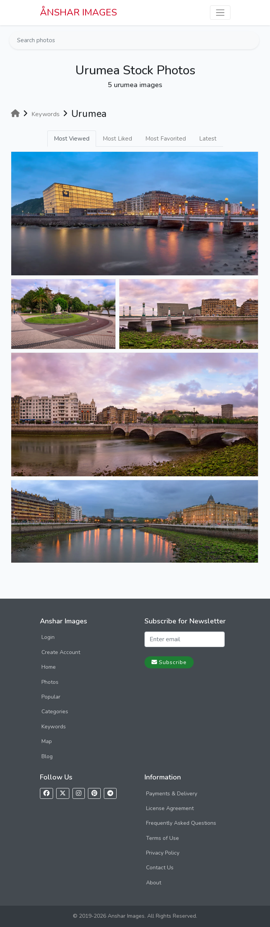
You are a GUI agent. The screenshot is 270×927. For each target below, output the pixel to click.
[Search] (253, 40)
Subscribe (169, 662)
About (153, 882)
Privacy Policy (162, 853)
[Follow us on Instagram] (78, 793)
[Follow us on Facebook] (46, 793)
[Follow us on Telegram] (110, 793)
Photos (49, 682)
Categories (54, 711)
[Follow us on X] (62, 793)
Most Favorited (165, 138)
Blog (47, 756)
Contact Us (160, 867)
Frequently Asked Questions (181, 823)
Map (46, 741)
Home (48, 667)
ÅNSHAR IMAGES (78, 12)
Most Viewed (71, 138)
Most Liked (117, 138)
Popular (50, 696)
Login (48, 637)
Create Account (60, 652)
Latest (208, 138)
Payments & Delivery (171, 793)
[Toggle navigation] (220, 12)
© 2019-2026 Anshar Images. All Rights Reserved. (135, 916)
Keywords (53, 726)
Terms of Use (162, 838)
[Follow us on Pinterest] (94, 793)
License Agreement (170, 808)
